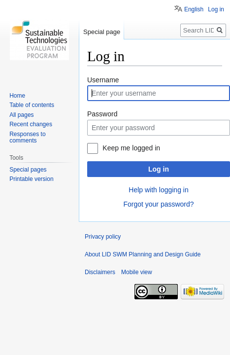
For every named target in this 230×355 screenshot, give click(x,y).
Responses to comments (27, 137)
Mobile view (136, 272)
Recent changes (30, 124)
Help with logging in (158, 190)
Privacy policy (103, 236)
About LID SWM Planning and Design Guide (142, 254)
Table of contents (31, 105)
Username (103, 80)
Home (17, 95)
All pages (21, 114)
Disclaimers (100, 272)
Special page (101, 32)
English (193, 9)
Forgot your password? (158, 204)
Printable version (31, 179)
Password (102, 114)
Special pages (27, 169)
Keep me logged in (131, 148)
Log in (158, 169)
